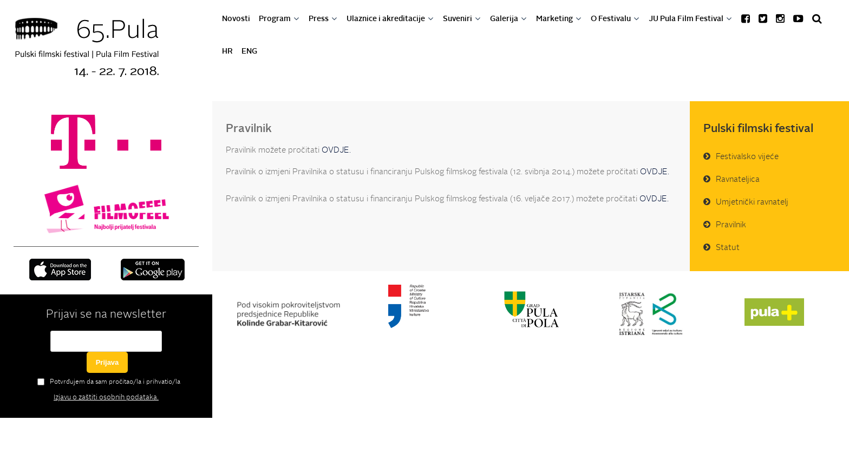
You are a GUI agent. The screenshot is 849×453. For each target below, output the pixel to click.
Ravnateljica (738, 180)
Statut (728, 248)
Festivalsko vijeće (747, 157)
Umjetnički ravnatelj (752, 203)
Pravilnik (731, 225)
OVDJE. (335, 151)
